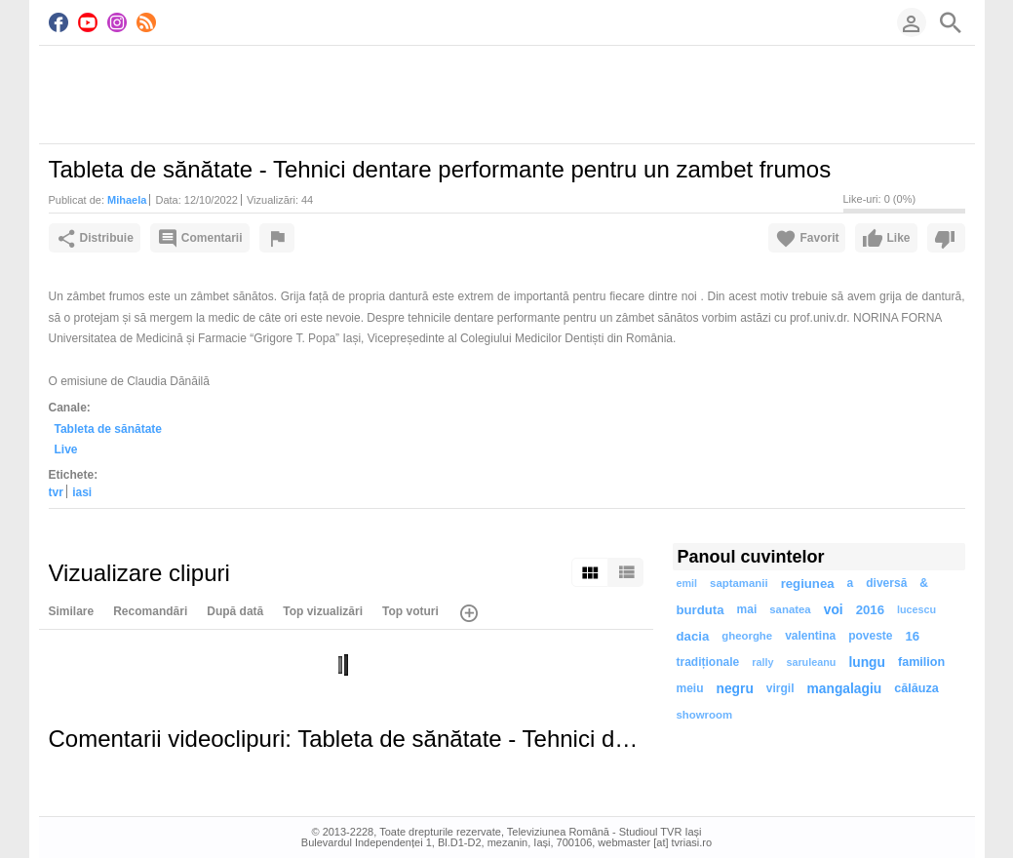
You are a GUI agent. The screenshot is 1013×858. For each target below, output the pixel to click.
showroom (705, 715)
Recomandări (150, 611)
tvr (56, 492)
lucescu (916, 609)
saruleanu (811, 662)
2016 (870, 610)
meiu (690, 688)
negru (735, 689)
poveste (870, 636)
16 (913, 636)
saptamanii (739, 583)
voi (833, 610)
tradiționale (708, 662)
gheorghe (746, 636)
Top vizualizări (323, 611)
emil (687, 583)
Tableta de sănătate (108, 429)
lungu (866, 662)
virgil (780, 688)
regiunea (808, 583)
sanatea (789, 609)
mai (747, 609)
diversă (886, 583)
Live (66, 449)
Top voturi (410, 611)
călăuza (916, 688)
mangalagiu (844, 689)
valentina (810, 636)
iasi (82, 492)
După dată (235, 611)
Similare (72, 611)
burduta (700, 610)
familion (921, 662)
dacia (693, 636)
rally (762, 662)
